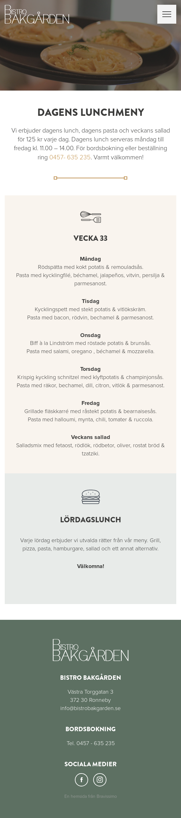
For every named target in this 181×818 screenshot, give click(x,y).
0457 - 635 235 (95, 743)
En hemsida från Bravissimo (90, 796)
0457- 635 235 (70, 157)
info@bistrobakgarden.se (90, 708)
